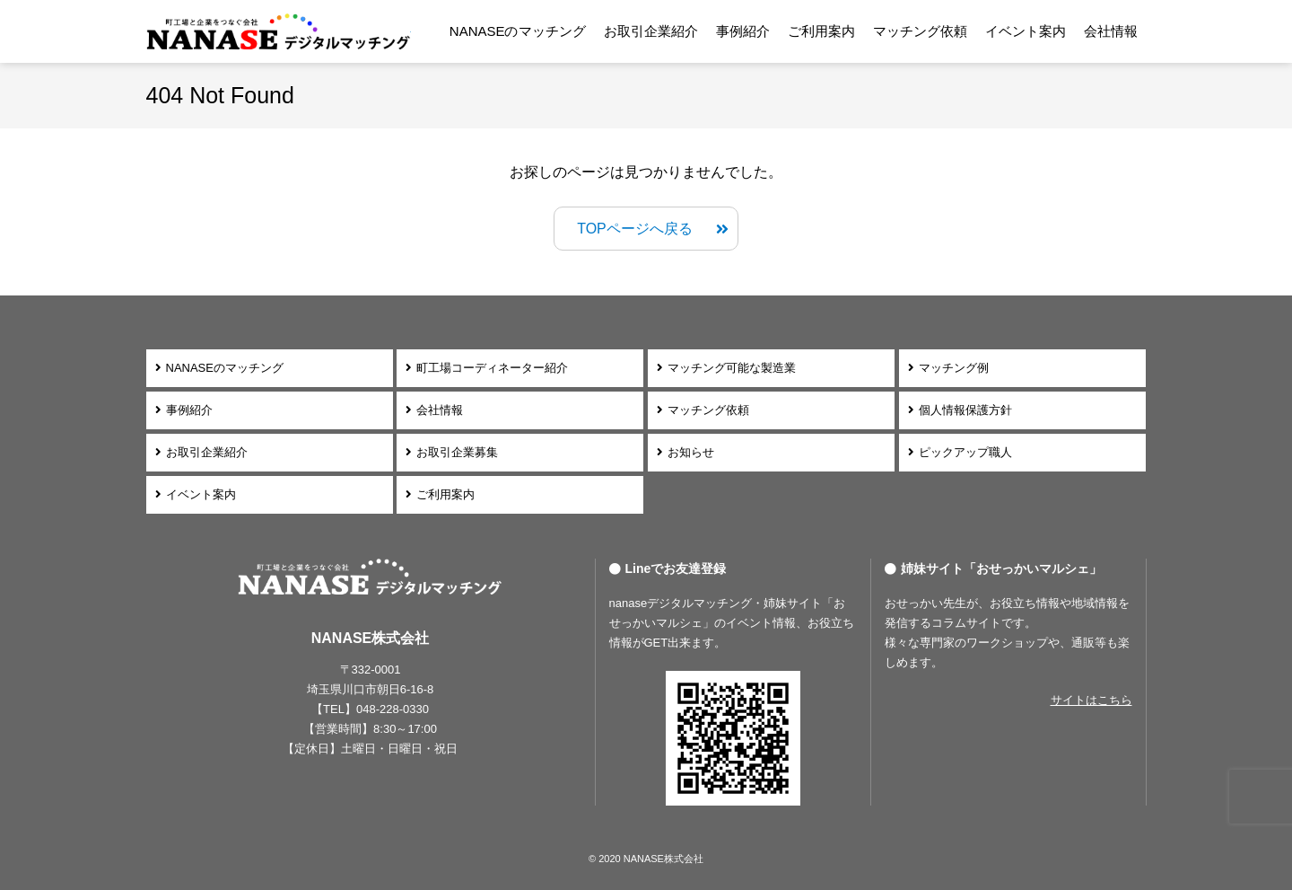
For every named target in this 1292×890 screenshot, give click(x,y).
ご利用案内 (821, 31)
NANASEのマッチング (518, 31)
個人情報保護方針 (965, 410)
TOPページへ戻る (635, 228)
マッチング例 (954, 368)
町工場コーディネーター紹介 (492, 368)
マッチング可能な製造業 (732, 368)
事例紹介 (743, 31)
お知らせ (691, 452)
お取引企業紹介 (651, 31)
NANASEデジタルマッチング (278, 31)
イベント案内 (1025, 31)
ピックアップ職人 (965, 452)
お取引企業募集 (457, 452)
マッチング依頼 (920, 31)
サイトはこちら (1091, 700)
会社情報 (1111, 31)
